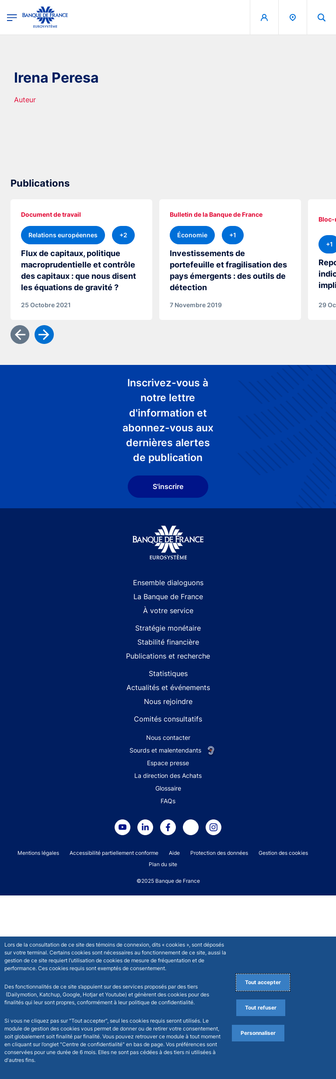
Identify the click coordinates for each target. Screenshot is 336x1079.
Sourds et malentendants (165, 933)
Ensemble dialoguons (168, 766)
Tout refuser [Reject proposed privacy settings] (260, 1007)
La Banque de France (168, 780)
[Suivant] (44, 518)
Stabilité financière (168, 825)
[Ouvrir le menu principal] (12, 17)
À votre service (168, 794)
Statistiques (168, 857)
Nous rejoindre (168, 885)
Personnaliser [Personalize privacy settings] (258, 1033)
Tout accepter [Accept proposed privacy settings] (263, 982)
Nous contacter (168, 921)
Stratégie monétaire (168, 811)
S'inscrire (168, 670)
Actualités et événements (168, 871)
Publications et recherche (168, 839)
